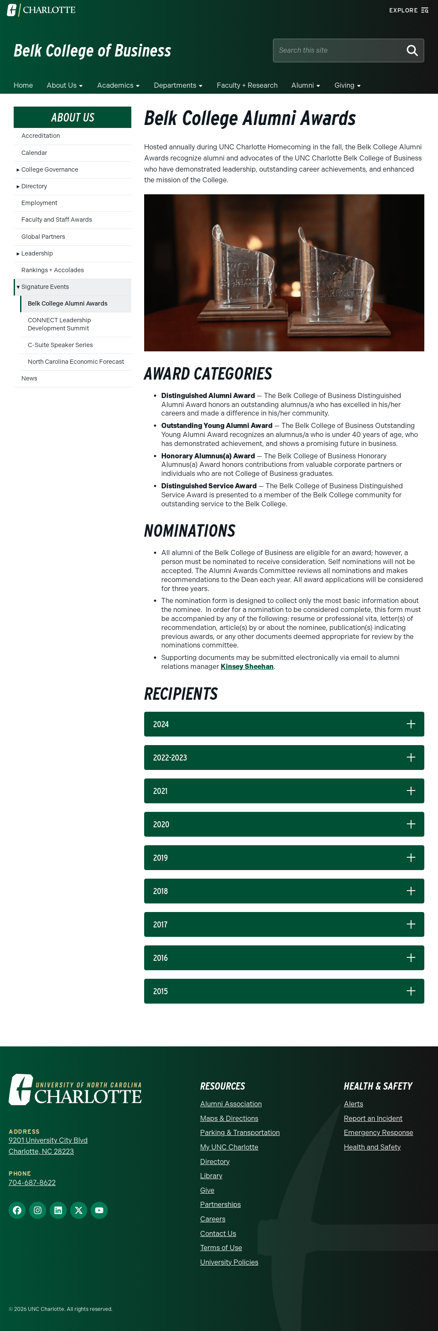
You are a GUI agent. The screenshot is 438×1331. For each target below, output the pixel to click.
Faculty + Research (247, 85)
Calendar (34, 153)
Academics (115, 85)
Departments (175, 85)
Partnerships (220, 1204)
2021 (160, 791)
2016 (160, 958)
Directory (34, 186)
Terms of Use (221, 1248)
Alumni (302, 85)
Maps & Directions (229, 1118)
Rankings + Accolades (52, 270)
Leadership (37, 253)
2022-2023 (170, 757)
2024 (161, 724)
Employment (39, 203)
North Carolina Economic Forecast (76, 361)
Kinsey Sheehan (247, 667)
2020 (161, 824)
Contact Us (218, 1234)
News (29, 378)
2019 (160, 858)
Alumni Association (231, 1104)
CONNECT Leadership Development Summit (59, 324)
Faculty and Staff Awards (56, 219)
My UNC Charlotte (229, 1147)
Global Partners (43, 237)
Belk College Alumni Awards (67, 303)
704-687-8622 (32, 1183)
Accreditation (40, 136)
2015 (160, 991)
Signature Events (45, 287)
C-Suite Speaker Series (60, 345)
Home (23, 85)
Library (211, 1176)
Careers (212, 1219)
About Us (62, 85)
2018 (160, 891)
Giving (344, 85)
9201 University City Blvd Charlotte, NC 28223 (48, 1146)
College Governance (49, 169)
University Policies (229, 1262)
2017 (160, 924)
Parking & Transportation (240, 1133)
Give (207, 1190)
